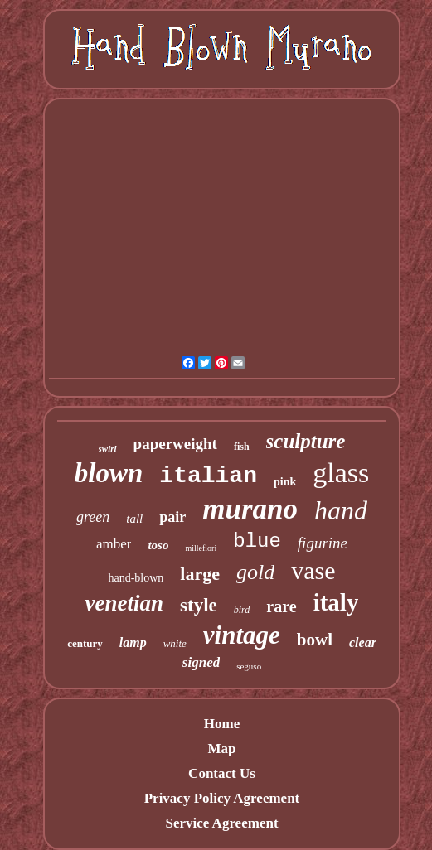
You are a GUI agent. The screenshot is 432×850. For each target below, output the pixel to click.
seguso (248, 666)
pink (285, 482)
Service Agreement (221, 823)
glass (341, 472)
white (175, 643)
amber (113, 544)
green (92, 517)
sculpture (306, 441)
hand (340, 510)
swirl (108, 448)
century (85, 643)
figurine (322, 543)
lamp (133, 642)
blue (257, 541)
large (200, 573)
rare (281, 606)
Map (221, 748)
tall (134, 518)
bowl (314, 640)
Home (222, 724)
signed (201, 662)
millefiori (200, 548)
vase (313, 570)
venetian (124, 603)
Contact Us (221, 773)
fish (242, 446)
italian (208, 476)
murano (250, 509)
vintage (241, 635)
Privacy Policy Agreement (222, 798)
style (198, 605)
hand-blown (135, 578)
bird (242, 610)
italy (336, 602)
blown (109, 473)
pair (172, 517)
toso (158, 545)
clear (362, 642)
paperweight (175, 443)
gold (255, 572)
